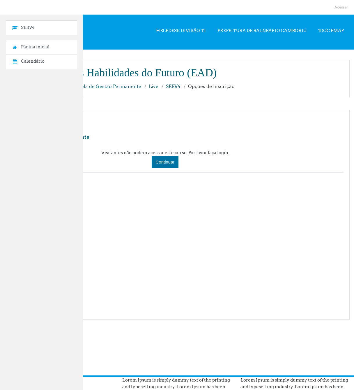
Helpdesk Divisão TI (181, 30)
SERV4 (173, 86)
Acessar (341, 7)
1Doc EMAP (331, 30)
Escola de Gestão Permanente (107, 86)
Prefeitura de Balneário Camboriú (262, 30)
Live (153, 86)
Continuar (164, 161)
